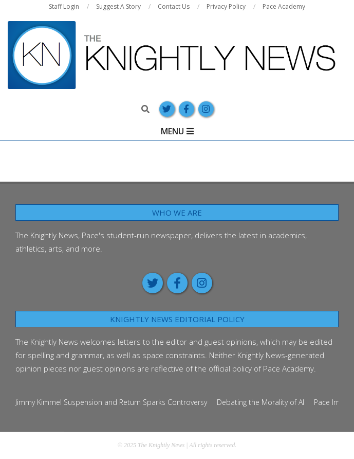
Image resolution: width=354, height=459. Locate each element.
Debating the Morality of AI (260, 402)
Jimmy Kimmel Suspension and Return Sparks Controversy (111, 402)
